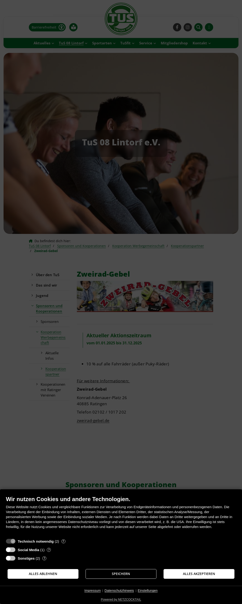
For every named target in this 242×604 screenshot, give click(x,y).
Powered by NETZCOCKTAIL (121, 599)
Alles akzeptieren (199, 574)
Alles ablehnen (43, 574)
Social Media (28, 550)
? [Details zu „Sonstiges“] (44, 558)
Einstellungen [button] (148, 590)
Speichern (121, 574)
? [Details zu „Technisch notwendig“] (63, 541)
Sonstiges (26, 558)
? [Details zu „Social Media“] (49, 550)
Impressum (92, 590)
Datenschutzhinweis (119, 590)
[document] (121, 515)
